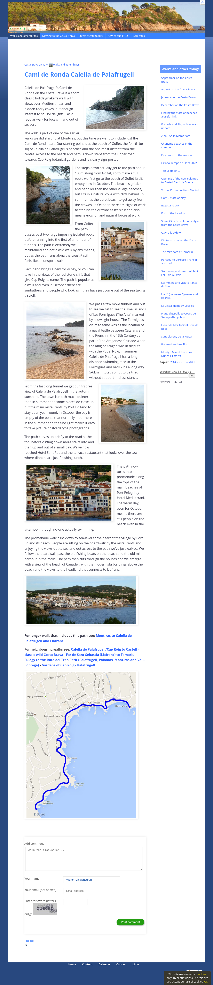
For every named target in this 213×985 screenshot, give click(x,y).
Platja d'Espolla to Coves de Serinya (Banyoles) (178, 315)
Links (136, 964)
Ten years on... (170, 171)
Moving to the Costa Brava (58, 35)
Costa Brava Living (34, 64)
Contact (121, 964)
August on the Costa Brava (178, 89)
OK (206, 981)
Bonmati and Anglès (174, 344)
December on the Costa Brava (180, 105)
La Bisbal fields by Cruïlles (177, 306)
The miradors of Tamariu (177, 252)
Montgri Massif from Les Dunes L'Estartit (176, 354)
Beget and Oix (170, 205)
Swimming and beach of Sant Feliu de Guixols (179, 273)
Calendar (104, 964)
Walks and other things (24, 35)
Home (72, 964)
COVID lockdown (171, 232)
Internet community (91, 35)
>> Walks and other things (62, 64)
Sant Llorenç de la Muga (176, 336)
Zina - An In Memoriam (175, 136)
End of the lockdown (174, 213)
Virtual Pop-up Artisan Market (180, 190)
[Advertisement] (99, 51)
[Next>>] (190, 362)
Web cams (138, 35)
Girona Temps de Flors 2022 (179, 163)
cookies (201, 974)
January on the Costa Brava (178, 97)
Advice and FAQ (118, 35)
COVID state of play (173, 198)
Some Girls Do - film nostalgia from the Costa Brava (180, 223)
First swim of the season (176, 155)
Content (87, 964)
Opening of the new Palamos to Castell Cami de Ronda (179, 180)
